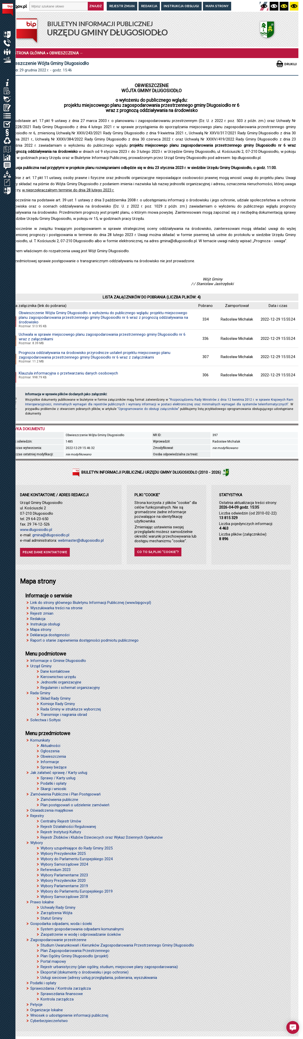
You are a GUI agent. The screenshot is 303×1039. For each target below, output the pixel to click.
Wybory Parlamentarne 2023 (64, 875)
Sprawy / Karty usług (58, 778)
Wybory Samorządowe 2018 (64, 896)
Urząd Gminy (41, 666)
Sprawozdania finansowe (62, 993)
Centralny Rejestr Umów (61, 821)
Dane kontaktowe (55, 671)
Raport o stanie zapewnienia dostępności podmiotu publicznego (84, 640)
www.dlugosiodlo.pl (36, 529)
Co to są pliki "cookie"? (158, 552)
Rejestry (37, 815)
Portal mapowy (53, 961)
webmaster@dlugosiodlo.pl (81, 540)
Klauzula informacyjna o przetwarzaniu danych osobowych (68, 373)
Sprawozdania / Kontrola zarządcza (60, 988)
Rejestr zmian (122, 6)
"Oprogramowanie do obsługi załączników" (148, 409)
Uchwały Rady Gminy (58, 907)
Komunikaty (40, 740)
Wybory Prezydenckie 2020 (63, 880)
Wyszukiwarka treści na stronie (56, 608)
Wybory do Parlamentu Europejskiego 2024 (77, 859)
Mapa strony (217, 6)
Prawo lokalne (42, 902)
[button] (292, 1027)
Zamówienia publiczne (59, 799)
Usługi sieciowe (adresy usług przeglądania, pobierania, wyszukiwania (99, 977)
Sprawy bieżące (54, 767)
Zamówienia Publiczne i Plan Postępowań (65, 794)
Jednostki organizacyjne (61, 682)
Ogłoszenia (50, 751)
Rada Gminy (40, 693)
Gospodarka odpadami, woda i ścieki (61, 923)
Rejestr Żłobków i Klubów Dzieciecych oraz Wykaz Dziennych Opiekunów (102, 837)
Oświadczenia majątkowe (51, 810)
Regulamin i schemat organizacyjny (70, 687)
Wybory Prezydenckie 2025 (63, 853)
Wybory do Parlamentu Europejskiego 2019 (77, 891)
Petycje (36, 1004)
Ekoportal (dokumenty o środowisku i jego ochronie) (85, 972)
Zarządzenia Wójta (56, 913)
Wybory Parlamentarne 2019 (64, 886)
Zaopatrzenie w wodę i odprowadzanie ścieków (81, 934)
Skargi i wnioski (53, 789)
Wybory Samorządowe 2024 (64, 864)
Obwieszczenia (53, 756)
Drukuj (290, 64)
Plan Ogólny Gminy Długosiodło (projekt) (74, 956)
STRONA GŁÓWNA (29, 53)
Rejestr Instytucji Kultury (61, 832)
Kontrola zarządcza (57, 999)
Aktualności (50, 745)
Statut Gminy (51, 918)
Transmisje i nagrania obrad (64, 714)
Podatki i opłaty (53, 783)
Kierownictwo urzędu (58, 677)
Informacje (50, 762)
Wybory (36, 842)
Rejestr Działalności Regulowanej (68, 826)
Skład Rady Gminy (56, 698)
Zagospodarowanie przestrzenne (58, 940)
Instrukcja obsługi (181, 6)
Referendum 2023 (56, 869)
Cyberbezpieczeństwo (49, 1020)
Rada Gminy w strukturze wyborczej (71, 709)
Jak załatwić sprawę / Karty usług (58, 772)
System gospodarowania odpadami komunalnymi (82, 929)
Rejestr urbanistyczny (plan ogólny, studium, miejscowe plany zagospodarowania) (109, 967)
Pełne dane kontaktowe (45, 552)
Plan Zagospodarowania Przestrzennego (75, 950)
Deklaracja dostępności (50, 635)
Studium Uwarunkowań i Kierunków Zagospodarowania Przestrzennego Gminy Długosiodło (117, 945)
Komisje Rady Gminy (58, 703)
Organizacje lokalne (46, 1010)
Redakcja (149, 6)
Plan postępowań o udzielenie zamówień (75, 805)
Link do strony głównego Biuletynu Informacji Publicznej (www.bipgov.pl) (90, 602)
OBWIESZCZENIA (64, 53)
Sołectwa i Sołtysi (45, 720)
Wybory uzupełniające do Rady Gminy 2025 (77, 848)
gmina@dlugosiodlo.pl (50, 535)
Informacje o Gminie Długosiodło (58, 660)
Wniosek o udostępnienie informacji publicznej (69, 1015)
